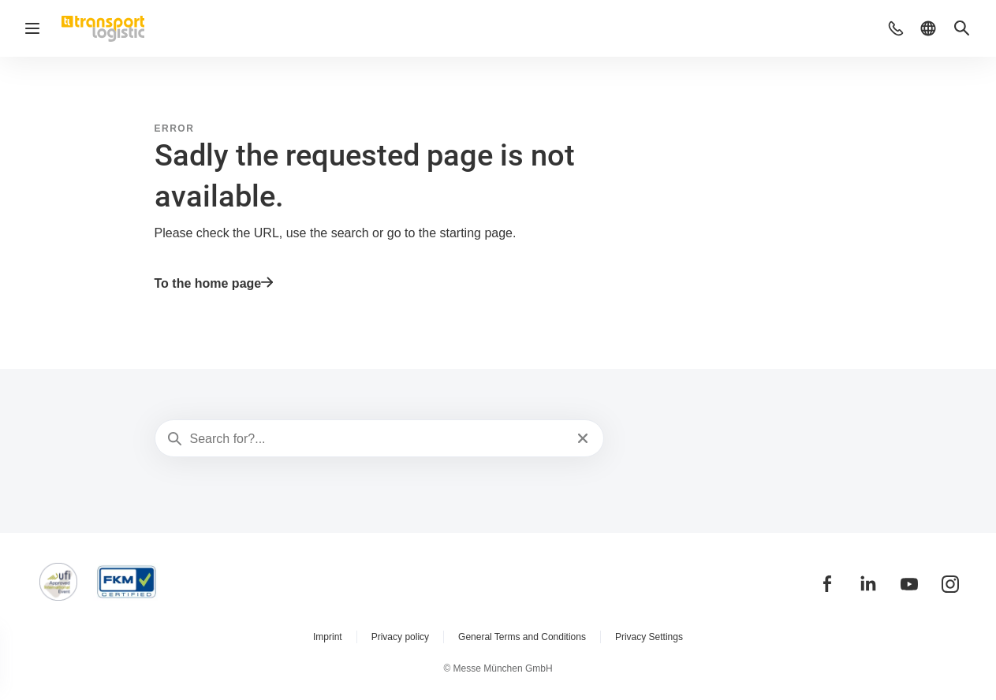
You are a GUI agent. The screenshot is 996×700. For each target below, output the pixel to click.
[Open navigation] (32, 28)
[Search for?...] (378, 439)
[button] (896, 28)
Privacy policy (400, 636)
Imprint (327, 636)
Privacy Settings (649, 636)
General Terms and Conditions (522, 636)
